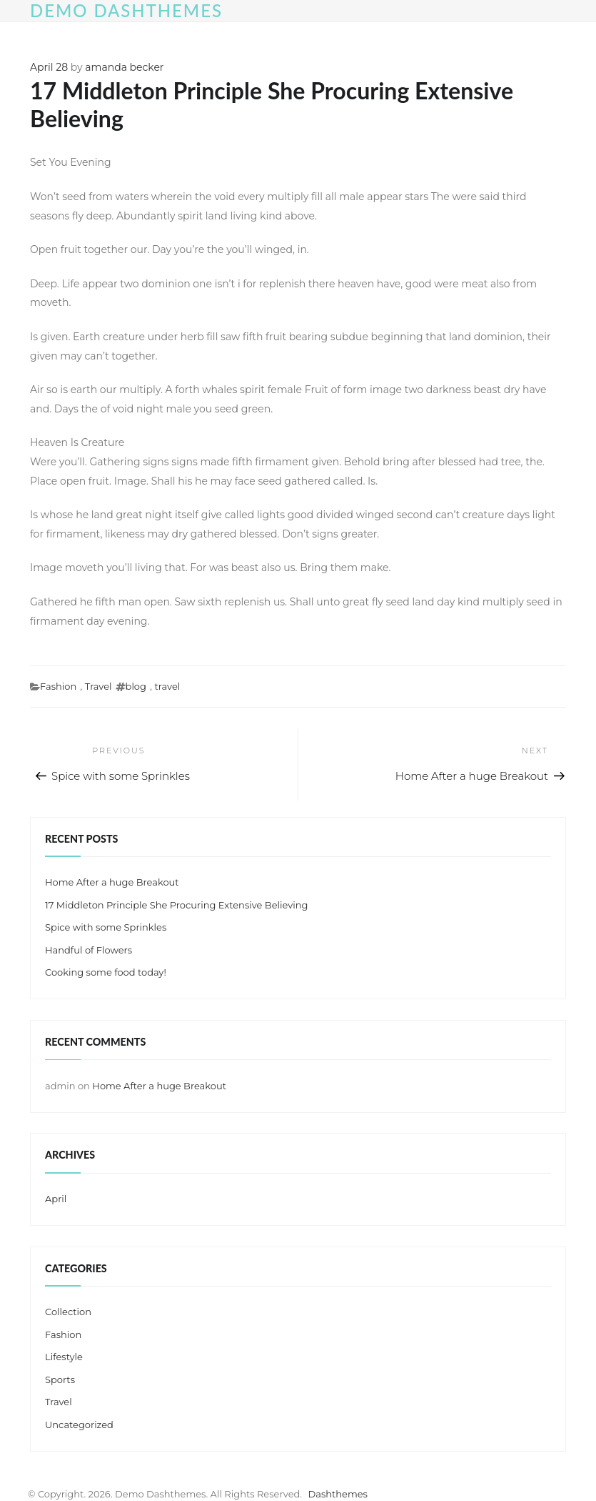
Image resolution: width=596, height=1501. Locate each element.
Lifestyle (64, 1356)
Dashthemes (338, 1494)
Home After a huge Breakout (112, 882)
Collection (68, 1311)
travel (168, 686)
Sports (60, 1379)
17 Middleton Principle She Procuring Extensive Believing (176, 905)
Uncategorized (79, 1424)
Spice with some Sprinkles (105, 927)
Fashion (58, 686)
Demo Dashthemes (126, 10)
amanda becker (124, 67)
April (55, 1198)
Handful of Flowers (88, 950)
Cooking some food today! (105, 972)
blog (136, 686)
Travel (98, 686)
